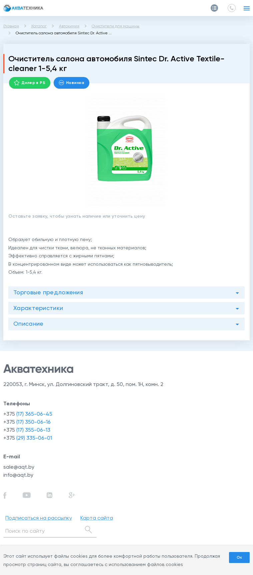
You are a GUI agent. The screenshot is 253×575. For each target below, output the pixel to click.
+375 (27, 414)
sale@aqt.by (18, 467)
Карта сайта (96, 518)
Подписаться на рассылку (38, 518)
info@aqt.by (18, 475)
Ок (239, 557)
